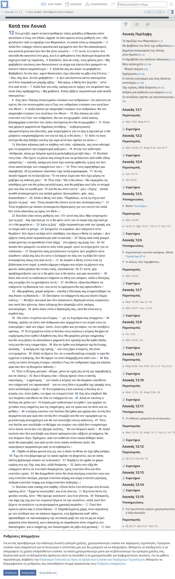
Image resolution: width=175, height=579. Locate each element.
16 (99, 171)
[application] (87, 17)
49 (13, 473)
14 (81, 153)
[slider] (87, 17)
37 (40, 344)
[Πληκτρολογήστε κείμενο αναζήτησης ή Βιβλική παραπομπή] (140, 4)
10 (97, 113)
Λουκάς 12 (9, 12)
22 (13, 224)
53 (32, 496)
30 (58, 287)
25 (11, 251)
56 (11, 522)
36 (11, 336)
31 (36, 296)
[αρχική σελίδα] (5, 4)
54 (13, 509)
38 (86, 358)
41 (13, 389)
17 (29, 180)
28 (20, 273)
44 (95, 411)
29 (36, 282)
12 (21, 140)
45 (99, 416)
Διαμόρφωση (48, 573)
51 (72, 482)
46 (56, 429)
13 (13, 149)
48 (56, 451)
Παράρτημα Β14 (129, 256)
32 (13, 304)
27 (71, 260)
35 (13, 331)
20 (73, 202)
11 (30, 127)
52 (80, 487)
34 (40, 322)
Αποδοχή (11, 573)
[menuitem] (5, 4)
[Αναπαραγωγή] (2, 17)
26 (38, 256)
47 (47, 442)
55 (91, 513)
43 (66, 407)
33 (47, 309)
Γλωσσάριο (134, 206)
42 (47, 393)
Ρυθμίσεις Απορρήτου (111, 563)
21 (57, 211)
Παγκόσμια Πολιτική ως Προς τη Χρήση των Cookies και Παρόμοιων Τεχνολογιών (92, 559)
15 (11, 162)
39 (61, 367)
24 (68, 238)
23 (58, 233)
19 (91, 193)
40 (51, 376)
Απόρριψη (28, 573)
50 (21, 478)
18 (83, 184)
